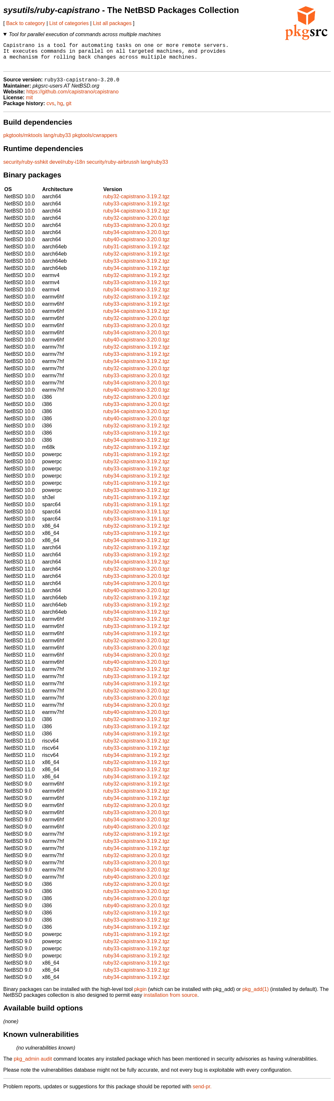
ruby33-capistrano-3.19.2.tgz (136, 210)
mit (29, 103)
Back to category (25, 23)
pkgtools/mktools (22, 141)
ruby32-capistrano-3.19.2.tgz (136, 202)
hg (60, 109)
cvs (50, 109)
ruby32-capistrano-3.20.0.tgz (136, 224)
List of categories (69, 23)
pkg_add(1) (255, 995)
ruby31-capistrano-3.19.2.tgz (136, 253)
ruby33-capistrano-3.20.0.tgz (136, 231)
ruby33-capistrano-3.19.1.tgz (136, 525)
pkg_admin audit (33, 1065)
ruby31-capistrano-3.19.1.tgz (136, 510)
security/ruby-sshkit (25, 168)
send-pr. (202, 1092)
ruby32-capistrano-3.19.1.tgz (136, 518)
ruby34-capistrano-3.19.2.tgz (136, 217)
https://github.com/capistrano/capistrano (72, 98)
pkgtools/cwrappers (94, 141)
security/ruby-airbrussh (112, 168)
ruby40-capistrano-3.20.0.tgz (136, 245)
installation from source (170, 1001)
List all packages (112, 23)
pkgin (140, 995)
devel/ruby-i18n (67, 168)
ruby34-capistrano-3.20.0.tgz (136, 238)
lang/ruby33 (57, 141)
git (68, 109)
